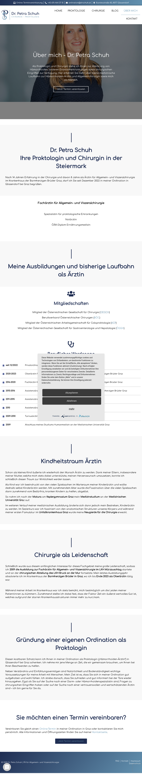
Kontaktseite (99, 733)
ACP (113, 323)
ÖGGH (120, 328)
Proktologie (77, 10)
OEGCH (104, 312)
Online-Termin (47, 729)
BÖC (97, 318)
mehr (71, 409)
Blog (115, 10)
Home (58, 10)
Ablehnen (72, 400)
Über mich (130, 10)
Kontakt (131, 19)
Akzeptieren (71, 392)
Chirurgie (99, 10)
